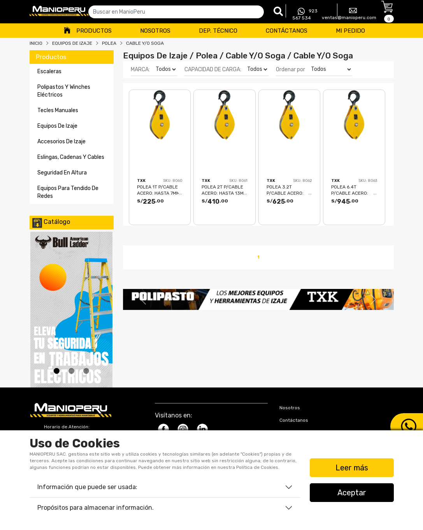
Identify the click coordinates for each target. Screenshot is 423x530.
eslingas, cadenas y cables (70, 157)
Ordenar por (290, 69)
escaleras (49, 71)
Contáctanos (286, 30)
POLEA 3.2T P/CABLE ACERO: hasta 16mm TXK (285, 189)
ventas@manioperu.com (349, 13)
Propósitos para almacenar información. (95, 507)
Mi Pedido (350, 30)
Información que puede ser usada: (87, 487)
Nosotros (155, 30)
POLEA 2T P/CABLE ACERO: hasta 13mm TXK (224, 189)
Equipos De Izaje (72, 43)
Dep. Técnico (218, 30)
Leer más (351, 467)
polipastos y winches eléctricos (63, 91)
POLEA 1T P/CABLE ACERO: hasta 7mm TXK (158, 189)
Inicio (36, 43)
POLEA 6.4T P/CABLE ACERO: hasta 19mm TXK (350, 189)
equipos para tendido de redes (67, 192)
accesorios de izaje (61, 141)
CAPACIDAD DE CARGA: (212, 69)
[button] (143, 299)
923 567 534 (305, 14)
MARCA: (140, 69)
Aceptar (351, 492)
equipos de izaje (57, 126)
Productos (94, 30)
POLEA (109, 43)
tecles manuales (57, 110)
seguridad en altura (62, 172)
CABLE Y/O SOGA (145, 43)
